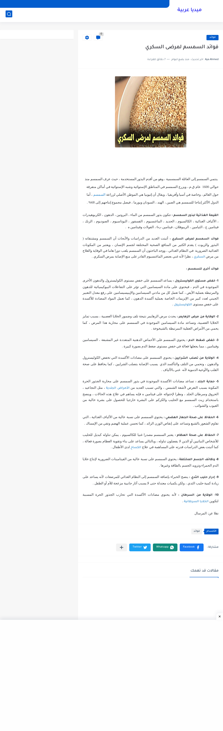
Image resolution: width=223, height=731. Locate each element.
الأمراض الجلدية (117, 388)
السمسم (99, 194)
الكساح (136, 447)
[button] (192, 547)
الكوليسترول (183, 304)
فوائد (212, 37)
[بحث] (9, 14)
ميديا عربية (189, 10)
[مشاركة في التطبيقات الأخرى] (121, 547)
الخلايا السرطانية (196, 501)
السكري (199, 257)
